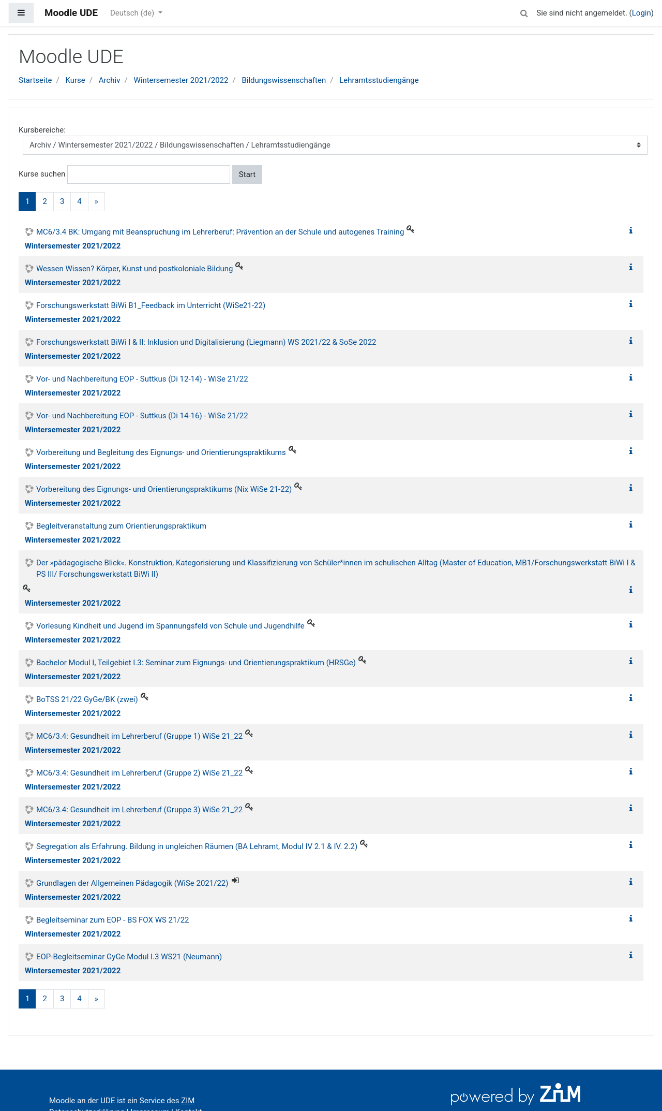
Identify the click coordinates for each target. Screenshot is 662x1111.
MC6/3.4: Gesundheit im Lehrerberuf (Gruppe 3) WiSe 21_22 (139, 809)
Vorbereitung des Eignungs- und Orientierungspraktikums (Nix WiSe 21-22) (164, 489)
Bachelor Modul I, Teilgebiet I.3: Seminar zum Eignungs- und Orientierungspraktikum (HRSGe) (196, 662)
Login (641, 13)
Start (247, 174)
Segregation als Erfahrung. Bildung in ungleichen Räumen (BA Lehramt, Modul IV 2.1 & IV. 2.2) (196, 846)
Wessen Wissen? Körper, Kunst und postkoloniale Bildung (134, 268)
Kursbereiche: (42, 130)
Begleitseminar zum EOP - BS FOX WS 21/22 (112, 920)
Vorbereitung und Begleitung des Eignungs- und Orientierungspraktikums (161, 452)
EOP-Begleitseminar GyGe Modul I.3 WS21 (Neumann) (129, 956)
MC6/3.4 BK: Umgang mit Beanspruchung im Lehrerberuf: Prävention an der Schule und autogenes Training (220, 232)
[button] (524, 12)
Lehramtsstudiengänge (379, 80)
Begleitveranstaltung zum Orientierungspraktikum (121, 526)
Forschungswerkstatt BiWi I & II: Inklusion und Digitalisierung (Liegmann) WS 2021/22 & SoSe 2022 (206, 342)
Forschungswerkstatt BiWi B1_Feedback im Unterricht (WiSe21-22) (150, 305)
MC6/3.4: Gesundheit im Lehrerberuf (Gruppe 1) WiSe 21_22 (139, 736)
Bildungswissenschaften (284, 80)
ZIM (187, 1100)
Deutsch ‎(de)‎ (133, 13)
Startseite (35, 80)
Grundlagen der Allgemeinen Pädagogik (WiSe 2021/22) (132, 883)
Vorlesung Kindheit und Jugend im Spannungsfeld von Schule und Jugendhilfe (170, 626)
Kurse (75, 80)
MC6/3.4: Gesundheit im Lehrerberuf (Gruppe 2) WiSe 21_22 (139, 773)
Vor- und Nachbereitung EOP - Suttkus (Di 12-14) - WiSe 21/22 (142, 379)
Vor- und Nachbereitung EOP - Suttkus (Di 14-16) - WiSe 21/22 (142, 415)
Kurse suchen (42, 174)
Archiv (110, 80)
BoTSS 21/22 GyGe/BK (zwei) (87, 699)
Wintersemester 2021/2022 (180, 80)
